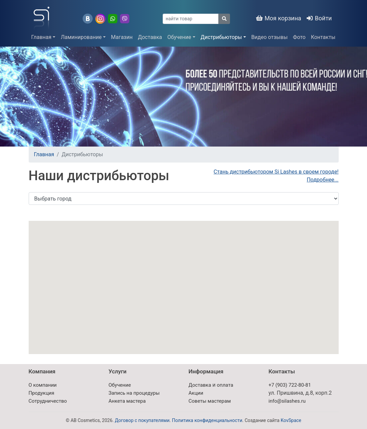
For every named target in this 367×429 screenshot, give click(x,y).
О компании (43, 385)
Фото (299, 37)
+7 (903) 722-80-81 (290, 385)
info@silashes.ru (287, 401)
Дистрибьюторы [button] (221, 37)
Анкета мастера (127, 401)
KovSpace (291, 420)
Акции (196, 393)
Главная (44, 154)
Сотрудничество (48, 401)
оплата (225, 385)
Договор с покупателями (142, 420)
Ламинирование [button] (81, 37)
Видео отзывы (269, 37)
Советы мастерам (210, 401)
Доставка (150, 37)
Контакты (323, 37)
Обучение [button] (179, 37)
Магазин (122, 37)
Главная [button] (41, 37)
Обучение (120, 385)
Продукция (41, 393)
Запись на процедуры (134, 393)
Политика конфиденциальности (207, 420)
